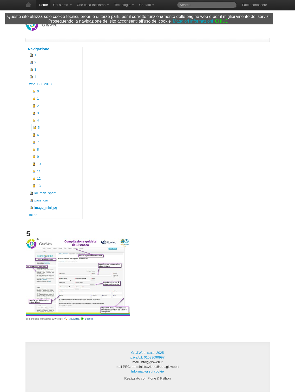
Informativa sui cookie (147, 371)
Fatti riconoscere (254, 5)
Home (43, 5)
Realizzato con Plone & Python (147, 378)
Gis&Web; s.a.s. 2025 (147, 353)
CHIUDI (222, 21)
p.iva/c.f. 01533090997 (147, 357)
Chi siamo (62, 5)
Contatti (146, 5)
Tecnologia (124, 5)
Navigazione (38, 49)
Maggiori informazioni (193, 21)
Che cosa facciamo (93, 5)
